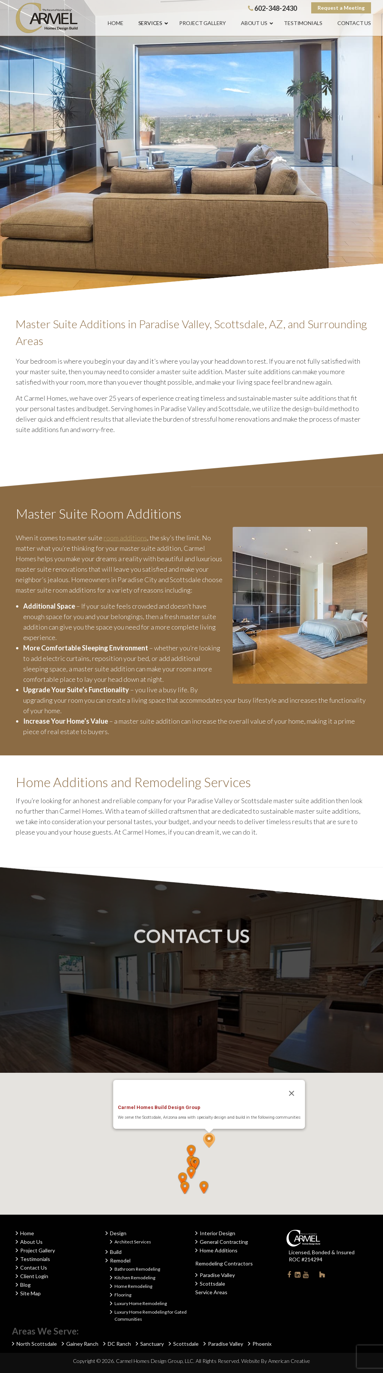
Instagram (314, 1274)
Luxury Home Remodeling (140, 1303)
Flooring (122, 1295)
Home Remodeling (133, 1286)
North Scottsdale (36, 1344)
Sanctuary (152, 1344)
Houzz (322, 1276)
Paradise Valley (217, 1275)
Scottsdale (212, 1283)
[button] (209, 1140)
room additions (125, 538)
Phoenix (262, 1344)
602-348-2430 (272, 8)
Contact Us (33, 1267)
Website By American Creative (275, 1361)
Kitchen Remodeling (134, 1277)
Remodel (120, 1260)
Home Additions (219, 1250)
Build (116, 1252)
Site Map (30, 1293)
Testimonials (35, 1259)
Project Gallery (37, 1250)
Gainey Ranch (82, 1344)
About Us (31, 1242)
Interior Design (217, 1233)
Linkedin (297, 1276)
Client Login (34, 1276)
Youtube (305, 1276)
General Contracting (224, 1242)
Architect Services (132, 1242)
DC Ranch (119, 1344)
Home (27, 1233)
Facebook (289, 1276)
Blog (25, 1285)
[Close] (292, 1093)
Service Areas (211, 1292)
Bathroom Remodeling (137, 1269)
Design (118, 1233)
